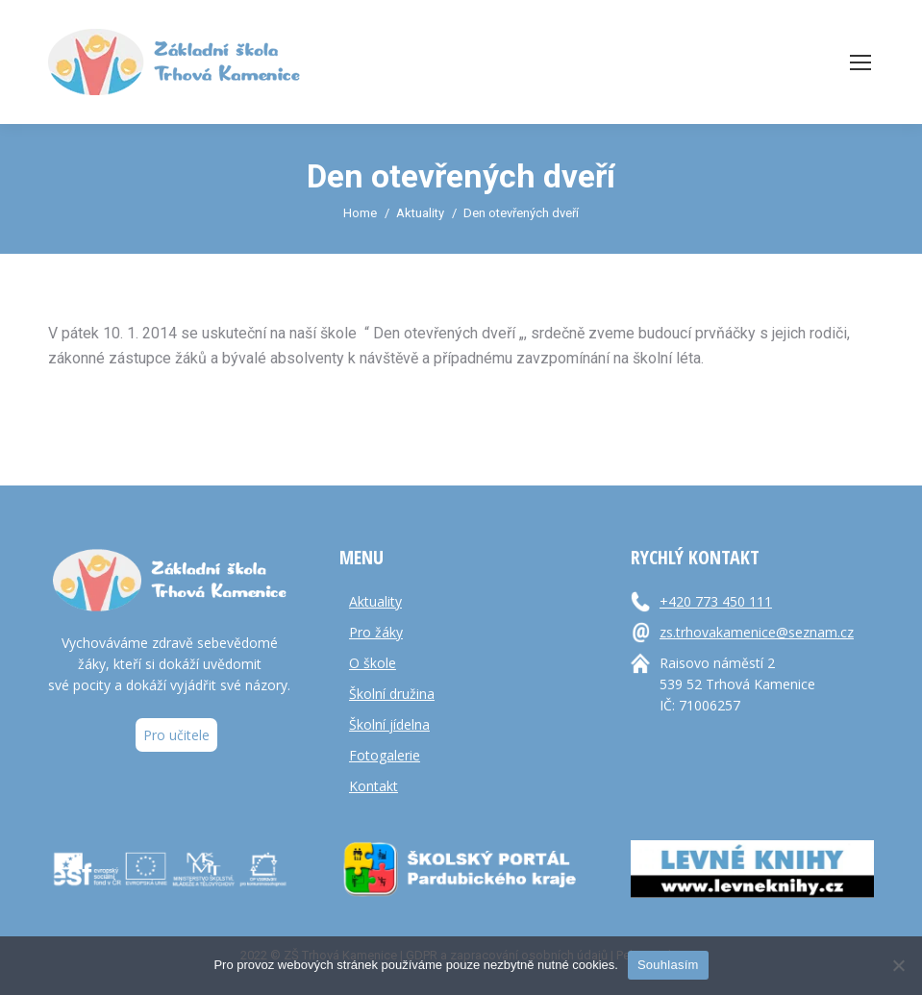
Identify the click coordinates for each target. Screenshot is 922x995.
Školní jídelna (389, 724)
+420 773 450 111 (716, 601)
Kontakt (373, 786)
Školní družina (392, 693)
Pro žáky (376, 632)
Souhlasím (668, 965)
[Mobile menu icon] (860, 62)
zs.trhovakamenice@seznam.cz (757, 632)
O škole (372, 663)
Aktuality (375, 601)
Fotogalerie (384, 755)
